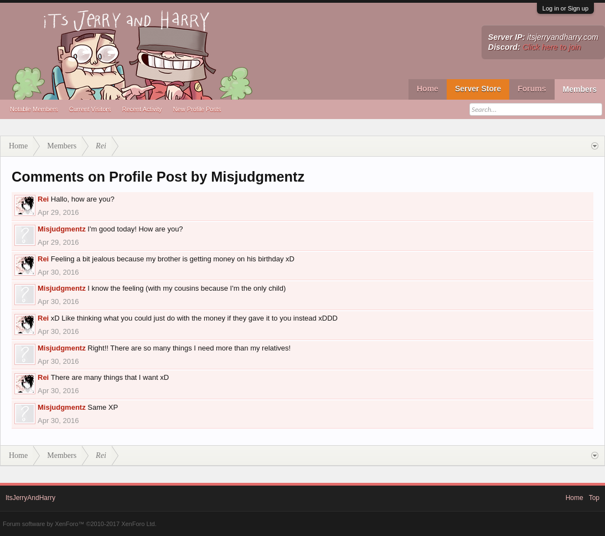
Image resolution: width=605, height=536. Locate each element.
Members (580, 89)
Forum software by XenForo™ (80, 523)
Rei (43, 199)
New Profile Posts (197, 109)
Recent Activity (142, 109)
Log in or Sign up (565, 8)
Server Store (478, 88)
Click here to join (552, 47)
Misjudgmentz (62, 229)
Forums (532, 88)
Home (427, 88)
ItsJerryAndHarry (30, 498)
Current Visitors (90, 109)
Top (594, 498)
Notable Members (34, 109)
